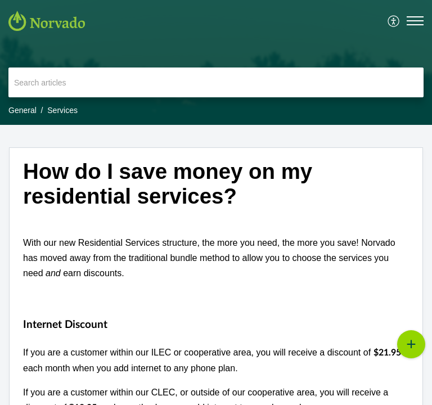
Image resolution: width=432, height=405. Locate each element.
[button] (394, 21)
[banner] (216, 62)
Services (62, 110)
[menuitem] (394, 21)
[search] (216, 82)
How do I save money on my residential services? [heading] (167, 183)
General (22, 110)
